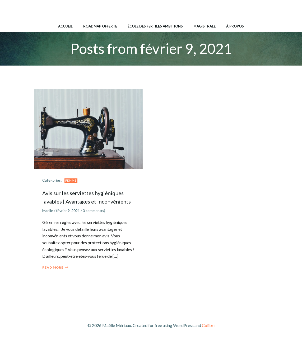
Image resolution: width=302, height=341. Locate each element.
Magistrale (204, 26)
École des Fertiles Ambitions (155, 26)
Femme (71, 180)
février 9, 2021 (68, 210)
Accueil (65, 26)
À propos (235, 26)
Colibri (208, 325)
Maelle (47, 210)
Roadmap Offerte (100, 26)
